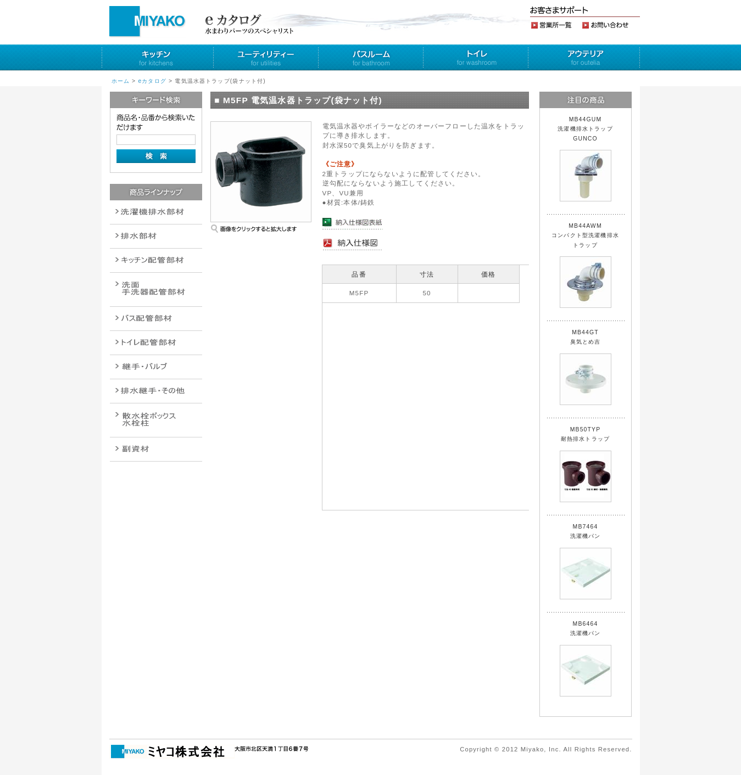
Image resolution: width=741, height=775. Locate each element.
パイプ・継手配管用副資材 (156, 260)
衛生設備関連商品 (156, 236)
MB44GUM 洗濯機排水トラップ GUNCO (588, 158)
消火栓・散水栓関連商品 (156, 420)
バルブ (156, 318)
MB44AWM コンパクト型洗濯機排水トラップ (585, 265)
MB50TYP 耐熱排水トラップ (585, 464)
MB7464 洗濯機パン (585, 561)
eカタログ (152, 81)
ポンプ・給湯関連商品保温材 (156, 343)
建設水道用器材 (156, 449)
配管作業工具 (156, 367)
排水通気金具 (156, 212)
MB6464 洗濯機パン (585, 659)
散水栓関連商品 (156, 289)
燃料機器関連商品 (156, 391)
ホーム (121, 81)
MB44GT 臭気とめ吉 (585, 367)
